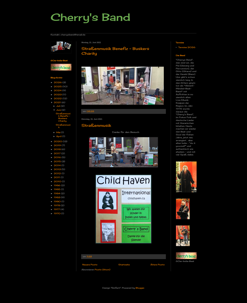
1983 (57, 197)
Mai (58, 132)
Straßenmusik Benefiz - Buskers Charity (63, 117)
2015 (58, 161)
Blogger (140, 288)
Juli (58, 106)
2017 (57, 153)
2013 (57, 169)
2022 (58, 98)
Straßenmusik (96, 125)
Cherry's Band (90, 17)
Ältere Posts (157, 264)
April (59, 136)
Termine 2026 (186, 47)
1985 (57, 189)
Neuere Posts (89, 264)
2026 (58, 82)
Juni (59, 110)
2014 (57, 165)
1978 (57, 205)
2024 (58, 90)
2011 (57, 177)
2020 (58, 141)
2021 (58, 102)
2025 (58, 86)
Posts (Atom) (102, 269)
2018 (57, 149)
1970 (57, 213)
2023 (58, 94)
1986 (57, 185)
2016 (58, 157)
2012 (58, 173)
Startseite (124, 264)
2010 (58, 181)
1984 (57, 193)
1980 (57, 201)
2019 (58, 145)
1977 (57, 209)
